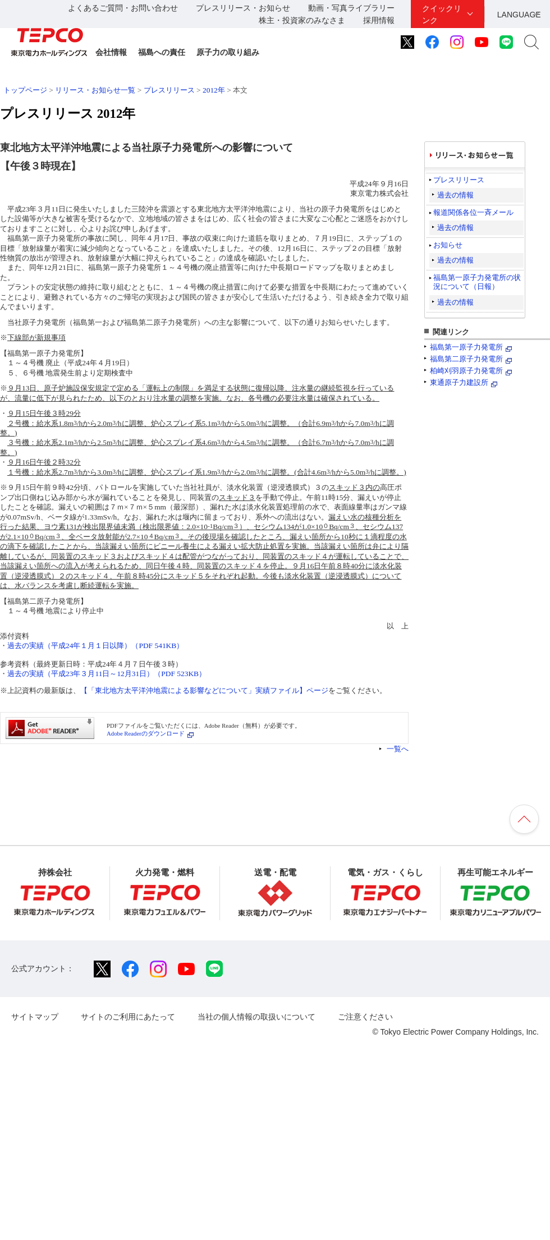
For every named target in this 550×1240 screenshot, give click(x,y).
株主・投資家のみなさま (302, 20)
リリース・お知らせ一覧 (95, 90)
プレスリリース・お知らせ (243, 7)
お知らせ (447, 245)
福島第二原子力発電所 (466, 359)
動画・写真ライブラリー (351, 7)
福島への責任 (161, 52)
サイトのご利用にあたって (128, 1016)
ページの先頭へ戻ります (524, 819)
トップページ (25, 90)
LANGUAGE (519, 14)
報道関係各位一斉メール (473, 212)
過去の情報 (455, 195)
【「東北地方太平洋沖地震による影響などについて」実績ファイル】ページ (204, 690)
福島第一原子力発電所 (466, 347)
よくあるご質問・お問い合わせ (123, 7)
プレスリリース (169, 90)
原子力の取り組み (227, 52)
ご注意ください (365, 1016)
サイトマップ (34, 1016)
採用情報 (379, 20)
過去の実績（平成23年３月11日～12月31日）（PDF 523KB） (106, 673)
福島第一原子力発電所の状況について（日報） (477, 282)
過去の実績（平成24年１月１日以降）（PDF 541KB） (95, 645)
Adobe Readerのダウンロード (146, 733)
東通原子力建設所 (459, 382)
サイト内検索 (531, 42)
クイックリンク (441, 14)
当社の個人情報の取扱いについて (256, 1016)
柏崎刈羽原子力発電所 (466, 370)
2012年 (214, 90)
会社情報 (111, 52)
